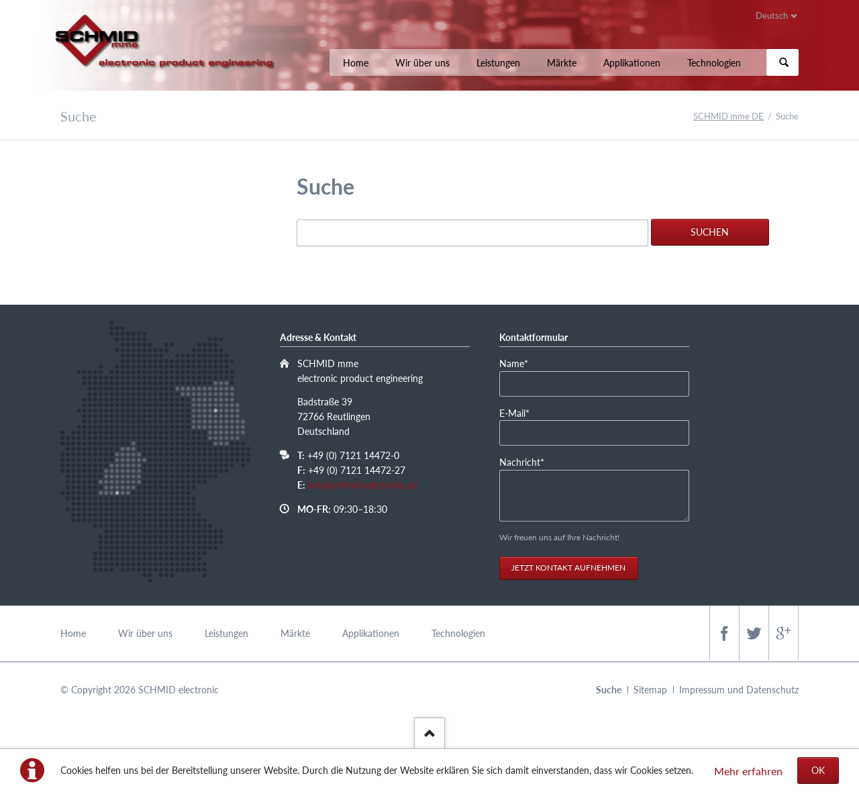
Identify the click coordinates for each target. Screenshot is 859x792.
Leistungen (498, 62)
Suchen (784, 62)
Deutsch (772, 15)
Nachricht (521, 461)
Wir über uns (422, 62)
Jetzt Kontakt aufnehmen (568, 567)
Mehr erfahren (748, 770)
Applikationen (631, 62)
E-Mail (519, 412)
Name (519, 362)
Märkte (561, 62)
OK (818, 770)
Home (355, 62)
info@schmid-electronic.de (362, 485)
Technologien (714, 62)
